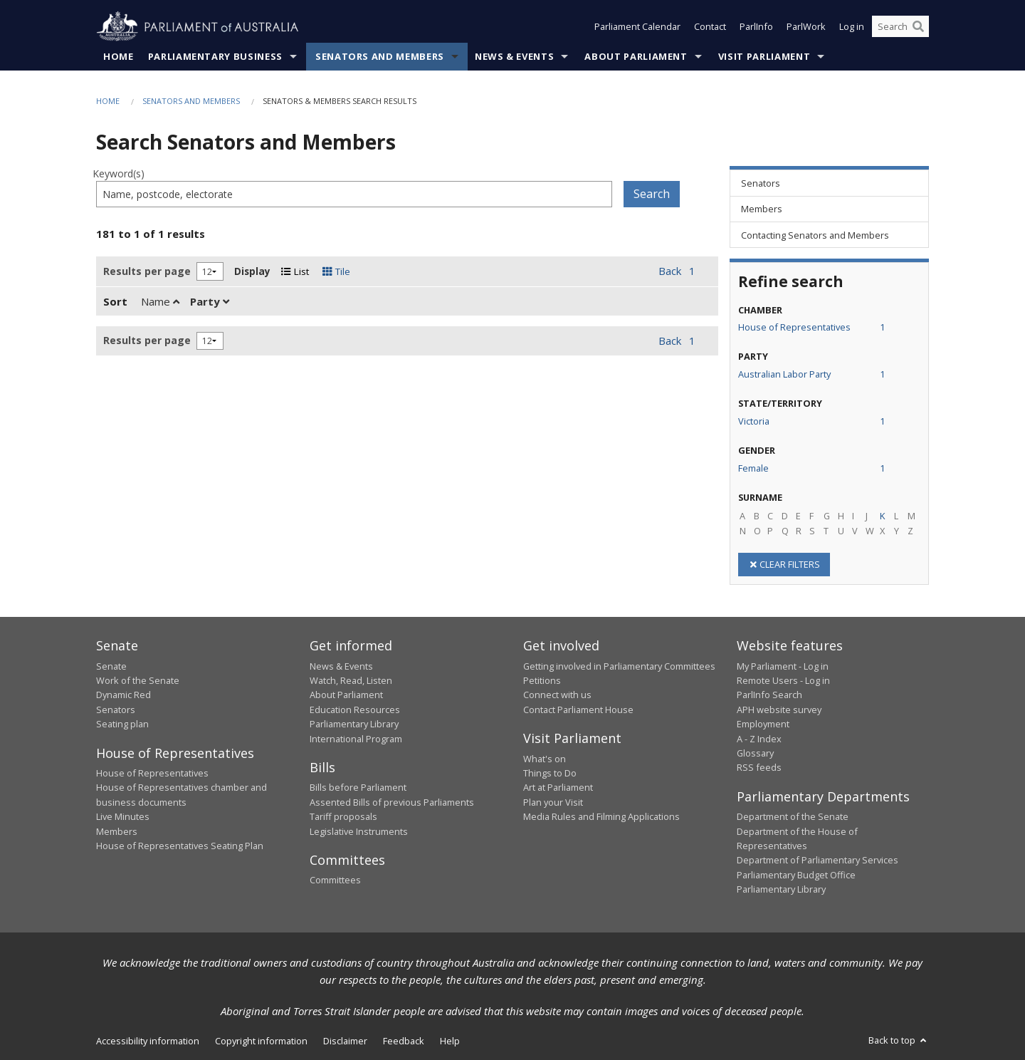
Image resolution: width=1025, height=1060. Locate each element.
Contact (710, 27)
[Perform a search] (918, 27)
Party (209, 301)
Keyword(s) (118, 174)
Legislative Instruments (359, 831)
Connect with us (557, 695)
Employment (763, 724)
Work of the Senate (137, 680)
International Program (356, 738)
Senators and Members (379, 56)
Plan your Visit (553, 802)
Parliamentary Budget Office (796, 874)
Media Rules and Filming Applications (601, 817)
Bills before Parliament (358, 787)
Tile (336, 271)
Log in (851, 27)
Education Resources (355, 709)
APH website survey (779, 709)
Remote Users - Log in (783, 680)
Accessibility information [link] (147, 1040)
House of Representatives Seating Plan (179, 845)
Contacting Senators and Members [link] (815, 235)
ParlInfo (756, 27)
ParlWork (806, 27)
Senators (115, 709)
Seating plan (122, 724)
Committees (335, 880)
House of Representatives (152, 773)
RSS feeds (759, 768)
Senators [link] (760, 183)
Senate (111, 666)
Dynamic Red (123, 695)
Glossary (755, 753)
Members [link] (761, 209)
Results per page (147, 271)
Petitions (542, 680)
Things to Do (550, 773)
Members (116, 831)
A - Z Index (759, 738)
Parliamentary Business (215, 56)
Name (160, 301)
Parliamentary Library (354, 724)
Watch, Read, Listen (351, 680)
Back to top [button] (898, 1040)
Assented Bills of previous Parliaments (392, 802)
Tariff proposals (343, 817)
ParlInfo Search (769, 695)
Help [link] (450, 1040)
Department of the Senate (792, 817)
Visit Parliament (764, 56)
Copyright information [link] (261, 1040)
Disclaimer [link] (345, 1040)
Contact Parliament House (578, 709)
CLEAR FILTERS (784, 564)
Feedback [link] (403, 1040)
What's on (544, 758)
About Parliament (635, 56)
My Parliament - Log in (783, 666)
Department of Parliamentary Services (817, 860)
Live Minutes (122, 817)
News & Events (514, 56)
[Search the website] (900, 27)
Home (118, 56)
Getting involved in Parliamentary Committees (619, 666)
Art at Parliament (558, 787)
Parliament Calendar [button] (637, 27)
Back (669, 271)
